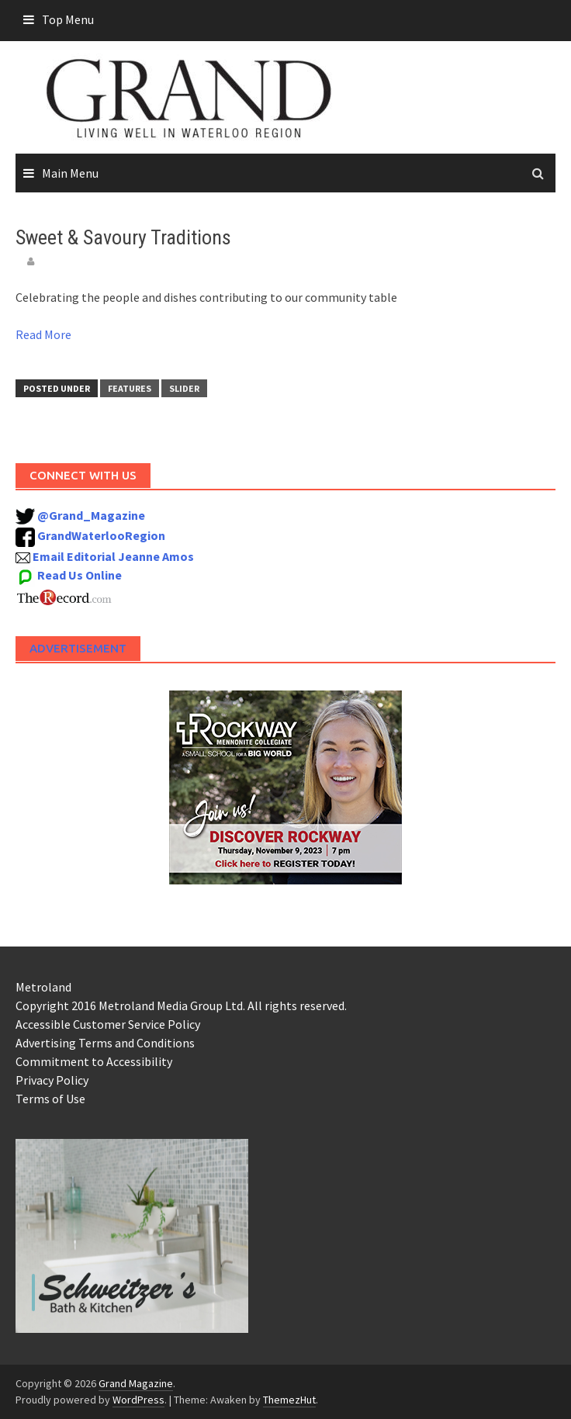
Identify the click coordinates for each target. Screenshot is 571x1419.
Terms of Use (50, 1098)
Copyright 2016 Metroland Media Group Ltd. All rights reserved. (181, 1005)
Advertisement (77, 648)
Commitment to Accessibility (94, 1061)
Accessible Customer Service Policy (108, 1024)
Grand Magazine (136, 1383)
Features (129, 388)
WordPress (138, 1400)
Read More (43, 334)
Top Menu (68, 19)
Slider (184, 388)
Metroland (43, 987)
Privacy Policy (52, 1080)
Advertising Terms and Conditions (105, 1042)
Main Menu (70, 173)
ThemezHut (289, 1400)
